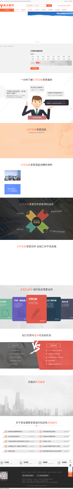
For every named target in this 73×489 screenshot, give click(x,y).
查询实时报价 (37, 117)
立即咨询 (34, 68)
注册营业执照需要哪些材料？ (15, 431)
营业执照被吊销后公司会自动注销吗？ (52, 451)
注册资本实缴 (11, 451)
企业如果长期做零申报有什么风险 (51, 446)
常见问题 (57, 9)
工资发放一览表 (47, 441)
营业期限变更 (11, 46)
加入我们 (66, 1)
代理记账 (43, 9)
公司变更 (30, 9)
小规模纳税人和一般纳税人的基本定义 (17, 446)
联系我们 (70, 1)
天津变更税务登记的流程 (49, 431)
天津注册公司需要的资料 (49, 436)
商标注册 (60, 472)
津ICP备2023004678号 (42, 485)
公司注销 (37, 9)
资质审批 (50, 9)
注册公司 (23, 9)
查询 (49, 5)
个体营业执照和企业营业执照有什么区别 (18, 441)
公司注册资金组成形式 (13, 436)
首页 (17, 9)
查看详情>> (42, 320)
